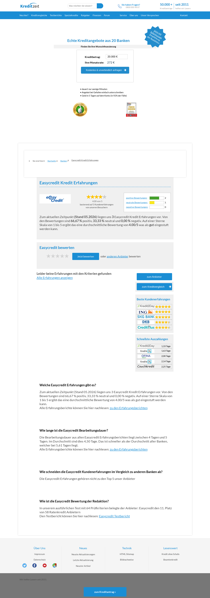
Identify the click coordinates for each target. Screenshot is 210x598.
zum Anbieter (154, 276)
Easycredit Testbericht (114, 516)
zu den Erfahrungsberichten (129, 408)
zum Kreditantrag (105, 591)
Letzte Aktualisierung (83, 560)
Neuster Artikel (83, 566)
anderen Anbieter (117, 256)
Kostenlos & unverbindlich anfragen (106, 70)
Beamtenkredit (170, 559)
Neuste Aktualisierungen (83, 554)
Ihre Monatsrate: (94, 62)
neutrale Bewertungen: (137, 202)
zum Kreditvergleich (156, 286)
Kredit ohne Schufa (170, 554)
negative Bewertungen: (137, 207)
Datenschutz (40, 559)
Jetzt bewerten (85, 256)
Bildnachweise (127, 559)
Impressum (39, 554)
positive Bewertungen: (136, 198)
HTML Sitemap (127, 554)
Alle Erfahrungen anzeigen (55, 278)
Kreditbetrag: (92, 57)
